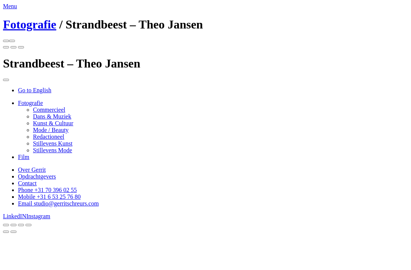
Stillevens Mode (52, 150)
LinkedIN (14, 216)
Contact (27, 183)
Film (23, 157)
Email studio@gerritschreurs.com (58, 203)
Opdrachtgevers (37, 176)
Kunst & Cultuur (53, 123)
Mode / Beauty (51, 130)
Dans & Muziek (52, 116)
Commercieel (49, 109)
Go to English (34, 90)
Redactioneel (48, 137)
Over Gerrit (32, 169)
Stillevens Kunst (52, 143)
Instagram (38, 216)
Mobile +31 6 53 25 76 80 (49, 197)
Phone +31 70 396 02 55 (47, 190)
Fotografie (29, 24)
